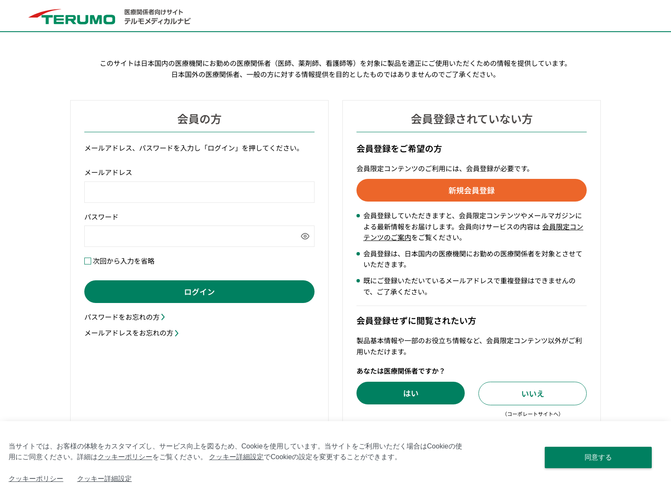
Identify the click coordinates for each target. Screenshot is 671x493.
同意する (598, 457)
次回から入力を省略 (123, 260)
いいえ (532, 393)
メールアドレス (108, 172)
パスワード (101, 216)
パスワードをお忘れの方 (124, 317)
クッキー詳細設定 (236, 456)
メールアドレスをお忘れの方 (131, 332)
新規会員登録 (471, 190)
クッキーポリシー (125, 456)
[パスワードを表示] (305, 236)
